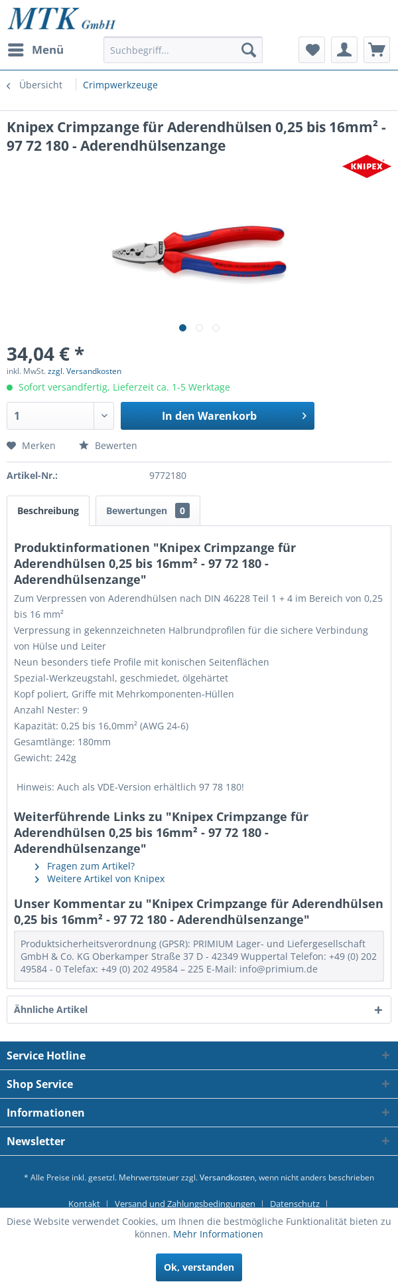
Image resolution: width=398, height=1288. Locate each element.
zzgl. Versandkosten (84, 371)
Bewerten (108, 445)
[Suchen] (249, 50)
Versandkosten (227, 1177)
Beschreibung (48, 510)
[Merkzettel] (311, 50)
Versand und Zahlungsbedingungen (185, 1204)
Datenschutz (295, 1204)
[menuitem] (35, 50)
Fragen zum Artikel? (85, 866)
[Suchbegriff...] (183, 50)
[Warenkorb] (377, 50)
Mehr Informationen (218, 1234)
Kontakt (84, 1204)
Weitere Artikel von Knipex (100, 878)
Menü (36, 48)
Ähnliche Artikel (51, 1009)
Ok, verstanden (199, 1267)
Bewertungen (148, 510)
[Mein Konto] (344, 50)
